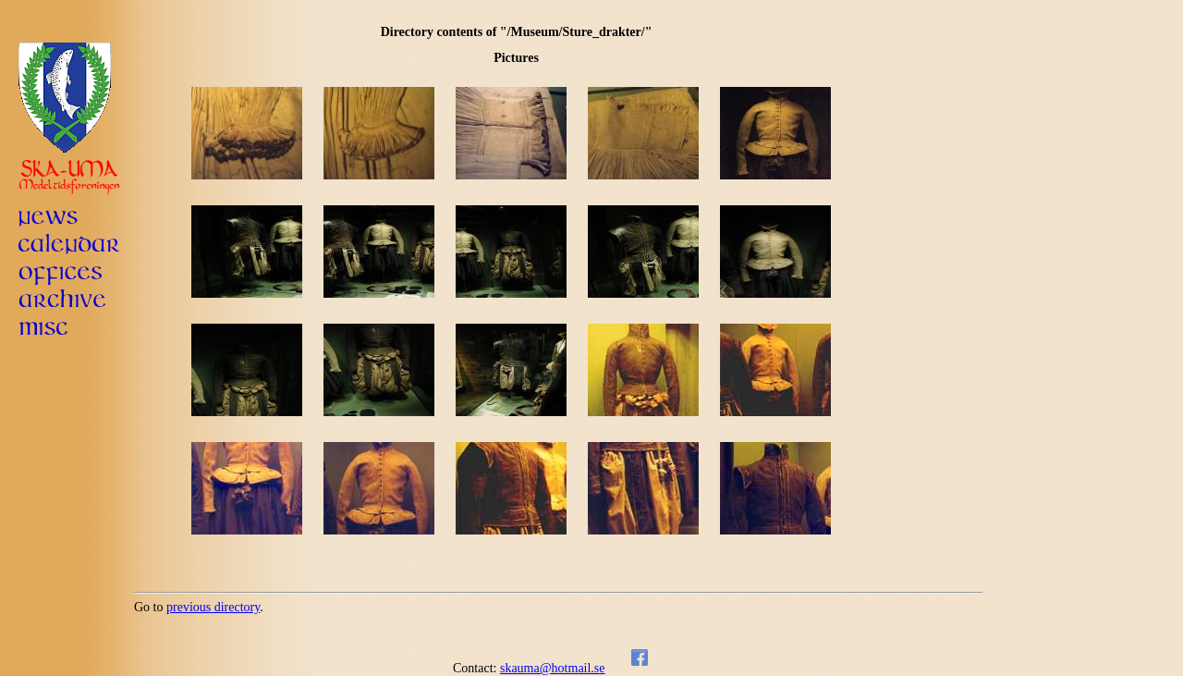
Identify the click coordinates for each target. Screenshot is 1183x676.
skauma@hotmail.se (552, 668)
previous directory (213, 607)
